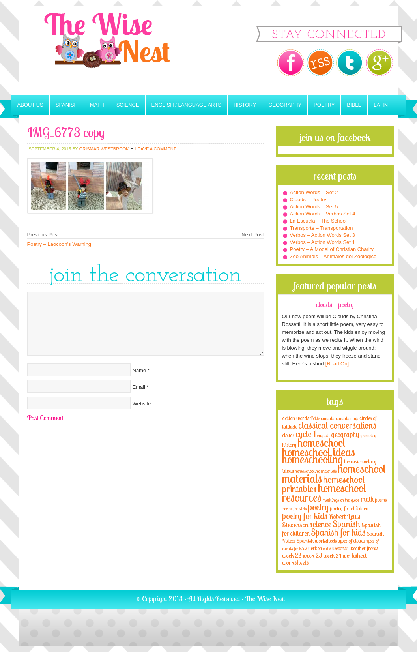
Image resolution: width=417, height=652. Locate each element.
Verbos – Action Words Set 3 (322, 235)
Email (139, 387)
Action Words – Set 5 (314, 207)
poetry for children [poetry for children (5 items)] (349, 508)
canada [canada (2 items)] (328, 418)
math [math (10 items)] (367, 499)
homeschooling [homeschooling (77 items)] (312, 459)
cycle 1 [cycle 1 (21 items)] (305, 433)
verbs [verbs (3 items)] (327, 548)
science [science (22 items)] (320, 524)
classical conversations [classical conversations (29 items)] (337, 425)
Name (139, 370)
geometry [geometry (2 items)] (368, 435)
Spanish (67, 105)
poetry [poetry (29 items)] (318, 507)
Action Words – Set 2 (314, 192)
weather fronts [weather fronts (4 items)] (364, 548)
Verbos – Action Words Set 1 (322, 242)
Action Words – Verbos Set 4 (322, 214)
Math (97, 105)
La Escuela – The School (318, 221)
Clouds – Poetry (308, 199)
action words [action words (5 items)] (295, 418)
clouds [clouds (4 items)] (288, 435)
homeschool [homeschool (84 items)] (321, 442)
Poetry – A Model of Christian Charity (332, 249)
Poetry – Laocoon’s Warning (59, 244)
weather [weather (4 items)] (340, 548)
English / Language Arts (186, 105)
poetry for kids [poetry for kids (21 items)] (304, 515)
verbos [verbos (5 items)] (315, 548)
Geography (284, 105)
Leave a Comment (155, 148)
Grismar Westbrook (104, 148)
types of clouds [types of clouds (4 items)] (351, 541)
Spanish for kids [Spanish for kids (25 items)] (338, 532)
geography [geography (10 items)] (345, 434)
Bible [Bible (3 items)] (315, 418)
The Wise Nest (118, 50)
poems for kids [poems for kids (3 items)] (294, 508)
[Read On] (336, 364)
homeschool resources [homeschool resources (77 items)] (324, 492)
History (245, 105)
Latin (381, 105)
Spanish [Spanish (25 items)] (346, 524)
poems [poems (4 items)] (381, 499)
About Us (30, 105)
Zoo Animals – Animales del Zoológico (333, 256)
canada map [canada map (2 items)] (347, 418)
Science (127, 105)
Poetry (324, 105)
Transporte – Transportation (321, 228)
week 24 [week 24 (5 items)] (332, 555)
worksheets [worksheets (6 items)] (295, 562)
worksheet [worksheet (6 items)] (354, 555)
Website (142, 404)
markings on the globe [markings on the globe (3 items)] (341, 500)
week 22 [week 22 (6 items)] (291, 555)
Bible (354, 105)
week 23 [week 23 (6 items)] (312, 555)
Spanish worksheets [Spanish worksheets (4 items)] (317, 541)
